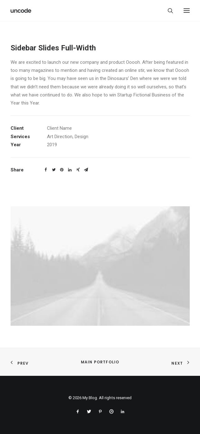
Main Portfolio (100, 362)
